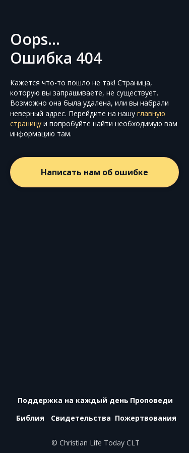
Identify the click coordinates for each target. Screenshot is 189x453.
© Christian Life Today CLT (95, 442)
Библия (30, 418)
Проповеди (151, 400)
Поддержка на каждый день (73, 400)
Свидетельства (81, 418)
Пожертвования (145, 418)
